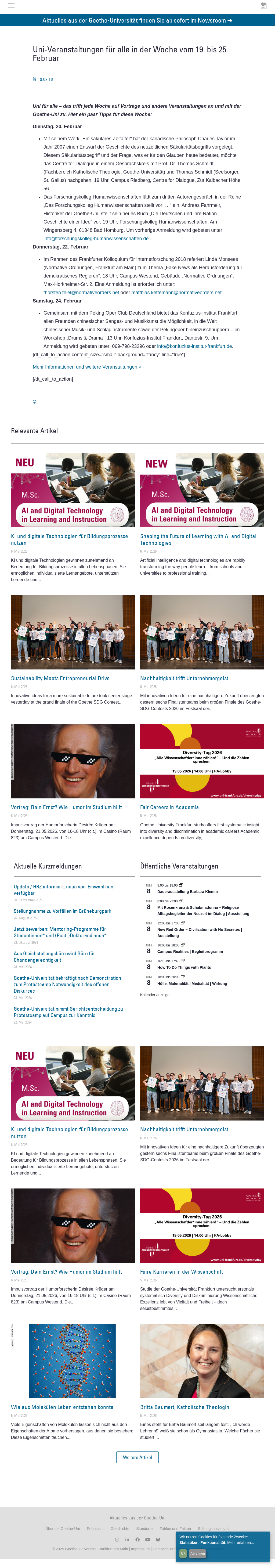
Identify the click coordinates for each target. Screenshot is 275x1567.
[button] (137, 1465)
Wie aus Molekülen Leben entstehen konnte (62, 1415)
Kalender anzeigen (156, 1003)
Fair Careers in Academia (169, 815)
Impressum (140, 1557)
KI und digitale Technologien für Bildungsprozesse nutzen (69, 547)
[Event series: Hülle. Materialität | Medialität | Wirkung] (182, 985)
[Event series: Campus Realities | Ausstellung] (182, 953)
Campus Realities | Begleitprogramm (190, 959)
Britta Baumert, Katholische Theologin (184, 1415)
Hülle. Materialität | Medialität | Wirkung (192, 991)
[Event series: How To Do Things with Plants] (182, 969)
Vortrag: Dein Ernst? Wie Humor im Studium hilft (66, 815)
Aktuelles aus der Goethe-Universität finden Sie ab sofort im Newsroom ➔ (137, 28)
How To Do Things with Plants (184, 975)
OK (183, 1553)
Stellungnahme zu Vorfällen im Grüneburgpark (62, 919)
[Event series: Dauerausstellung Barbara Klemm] (181, 893)
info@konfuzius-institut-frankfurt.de (194, 354)
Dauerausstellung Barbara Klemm (187, 900)
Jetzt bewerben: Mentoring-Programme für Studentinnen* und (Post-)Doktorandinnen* (60, 940)
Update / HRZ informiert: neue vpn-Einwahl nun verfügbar (63, 898)
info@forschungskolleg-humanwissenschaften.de (96, 247)
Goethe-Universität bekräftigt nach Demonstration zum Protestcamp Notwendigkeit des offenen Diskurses (67, 992)
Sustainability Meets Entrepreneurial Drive (60, 686)
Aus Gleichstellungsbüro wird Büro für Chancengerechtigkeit (54, 964)
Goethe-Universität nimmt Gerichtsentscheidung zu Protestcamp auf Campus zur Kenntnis (68, 1020)
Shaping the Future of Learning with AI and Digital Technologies (198, 547)
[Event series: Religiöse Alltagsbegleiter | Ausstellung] (181, 909)
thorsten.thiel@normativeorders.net (81, 300)
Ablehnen (197, 1553)
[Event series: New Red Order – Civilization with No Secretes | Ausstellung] (182, 931)
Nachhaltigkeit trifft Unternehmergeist (184, 686)
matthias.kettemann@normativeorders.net (176, 300)
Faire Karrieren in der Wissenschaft (181, 1279)
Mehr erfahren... (240, 1542)
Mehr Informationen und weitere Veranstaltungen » (87, 375)
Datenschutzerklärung (171, 1557)
